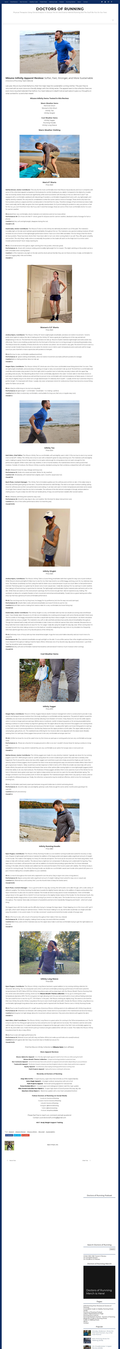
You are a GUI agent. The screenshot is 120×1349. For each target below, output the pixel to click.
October (89, 226)
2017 (86, 303)
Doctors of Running (46, 1182)
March (89, 290)
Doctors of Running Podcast (92, 144)
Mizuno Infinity (32, 1215)
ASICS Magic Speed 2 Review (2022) (98, 252)
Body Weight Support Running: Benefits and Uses (99, 243)
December (90, 223)
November (90, 224)
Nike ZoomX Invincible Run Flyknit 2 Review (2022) (98, 259)
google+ (26, 1218)
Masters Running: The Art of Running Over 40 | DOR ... (100, 236)
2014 (86, 309)
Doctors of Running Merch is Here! (98, 124)
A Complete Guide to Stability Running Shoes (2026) (98, 141)
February (90, 292)
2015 (86, 307)
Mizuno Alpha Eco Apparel (18, 1138)
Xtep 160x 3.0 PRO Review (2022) (97, 262)
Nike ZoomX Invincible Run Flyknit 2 (24, 1172)
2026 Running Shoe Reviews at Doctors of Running (97, 138)
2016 (86, 305)
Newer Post (13, 1244)
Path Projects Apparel (29, 1153)
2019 (86, 299)
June (88, 284)
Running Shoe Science (90, 147)
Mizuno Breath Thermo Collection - (28, 1141)
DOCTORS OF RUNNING (60, 9)
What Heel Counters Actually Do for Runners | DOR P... (98, 254)
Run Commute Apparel (16, 1143)
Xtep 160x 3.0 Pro (20, 1163)
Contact (86, 2)
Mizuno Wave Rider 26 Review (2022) (98, 239)
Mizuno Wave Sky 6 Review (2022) (97, 228)
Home (6, 2)
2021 (86, 296)
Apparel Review (21, 1215)
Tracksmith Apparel (14, 1148)
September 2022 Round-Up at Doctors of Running (99, 272)
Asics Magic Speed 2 (26, 1165)
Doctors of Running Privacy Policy (55, 1315)
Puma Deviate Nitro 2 (20, 1170)
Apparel (11, 1215)
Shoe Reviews (14, 2)
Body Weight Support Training (45, 1206)
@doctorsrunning (44, 1192)
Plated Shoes (43, 2)
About (79, 2)
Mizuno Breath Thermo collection (28, 1060)
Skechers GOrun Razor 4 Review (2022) (99, 264)
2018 (87, 301)
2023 (87, 219)
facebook (10, 1218)
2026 (87, 213)
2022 (87, 221)
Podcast (62, 2)
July (88, 282)
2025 (86, 215)
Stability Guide (34, 2)
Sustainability (50, 1215)
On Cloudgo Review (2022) (95, 257)
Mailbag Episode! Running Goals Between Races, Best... (100, 267)
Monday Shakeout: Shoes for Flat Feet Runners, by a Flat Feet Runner (102, 164)
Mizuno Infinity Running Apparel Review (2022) (99, 233)
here (54, 1128)
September (90, 278)
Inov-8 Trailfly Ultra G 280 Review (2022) (99, 230)
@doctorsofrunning (46, 1189)
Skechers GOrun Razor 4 (23, 1175)
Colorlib (67, 1344)
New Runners (24, 2)
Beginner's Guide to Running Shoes (94, 150)
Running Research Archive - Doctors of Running (99, 149)
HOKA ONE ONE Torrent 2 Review (94, 88)
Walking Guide (54, 2)
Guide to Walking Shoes (91, 152)
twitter (17, 1218)
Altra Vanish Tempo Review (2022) (97, 241)
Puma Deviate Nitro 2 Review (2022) (98, 246)
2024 (87, 217)
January (89, 294)
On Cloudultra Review (90, 90)
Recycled (42, 1215)
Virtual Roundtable (45, 1194)
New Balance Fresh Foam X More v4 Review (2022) (98, 276)
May (88, 286)
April (88, 288)
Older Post (71, 1244)
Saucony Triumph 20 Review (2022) (97, 270)
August (89, 280)
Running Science (71, 2)
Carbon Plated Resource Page (93, 146)
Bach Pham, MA (47, 1227)
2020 (87, 297)
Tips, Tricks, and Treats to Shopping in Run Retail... (100, 249)
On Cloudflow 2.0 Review (91, 91)
